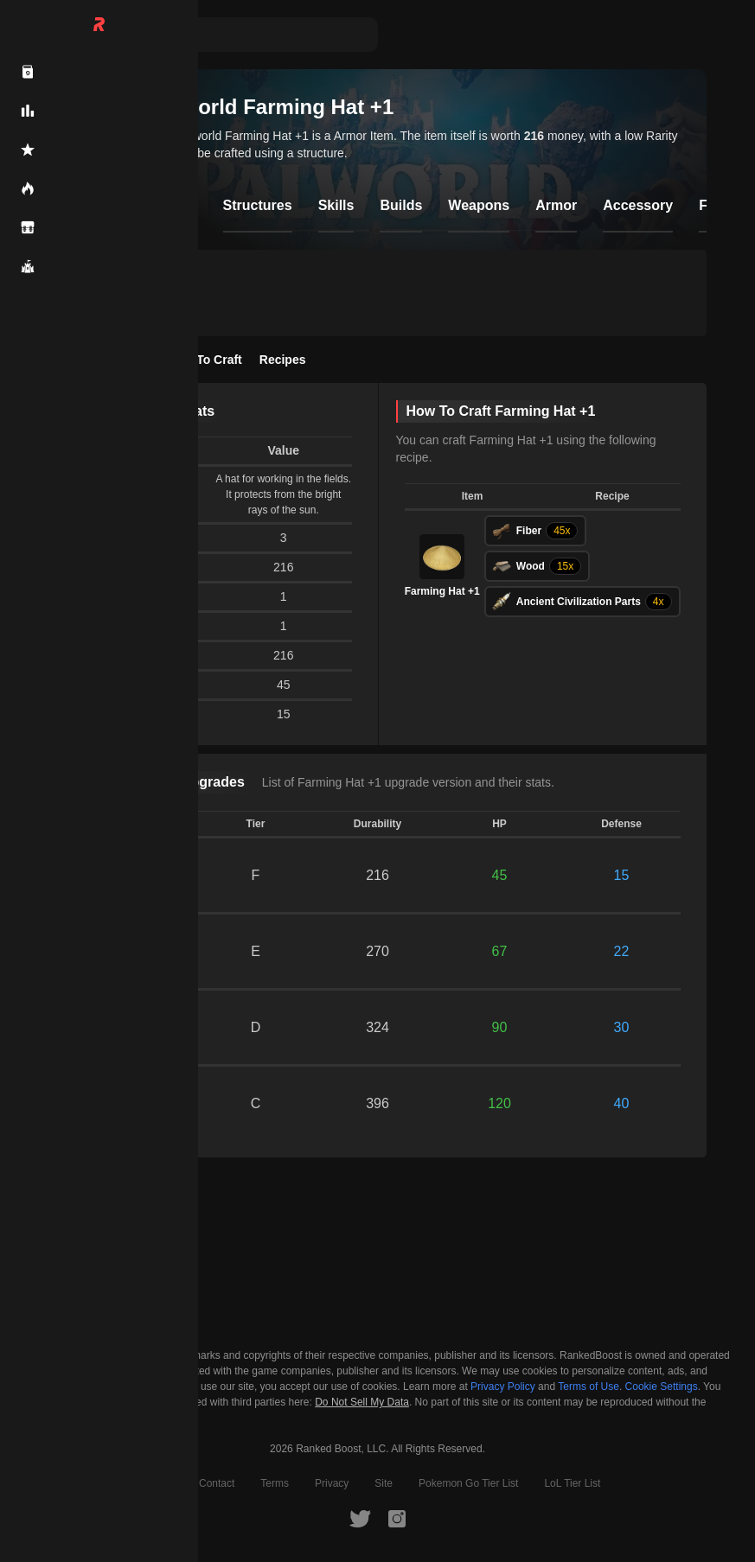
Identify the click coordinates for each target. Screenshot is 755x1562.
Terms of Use (588, 1386)
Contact (216, 1483)
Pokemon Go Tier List (468, 1483)
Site (383, 1483)
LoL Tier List (572, 1483)
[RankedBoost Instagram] (397, 1517)
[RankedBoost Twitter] (359, 1517)
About (159, 1483)
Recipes (282, 360)
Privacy (332, 1483)
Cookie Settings (661, 1386)
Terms (274, 1483)
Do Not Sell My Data (362, 1402)
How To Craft (205, 360)
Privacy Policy (502, 1386)
